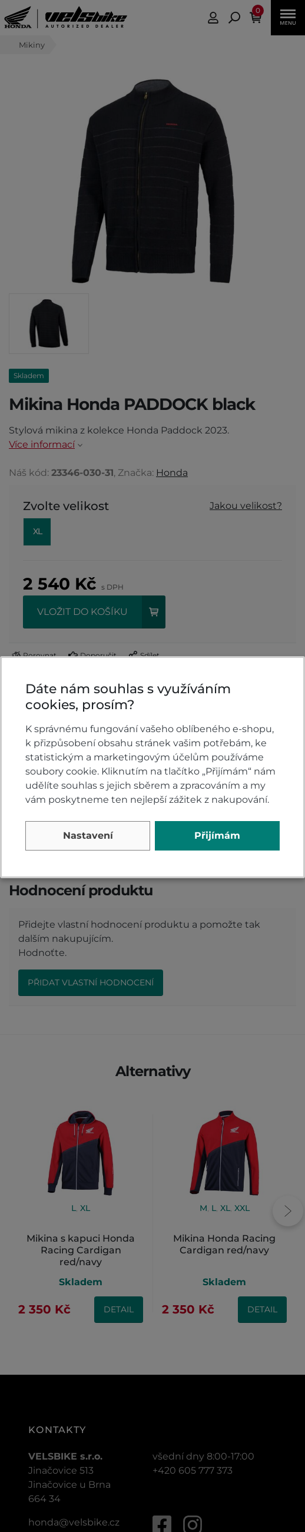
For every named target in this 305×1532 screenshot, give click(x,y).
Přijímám (217, 835)
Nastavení (88, 835)
